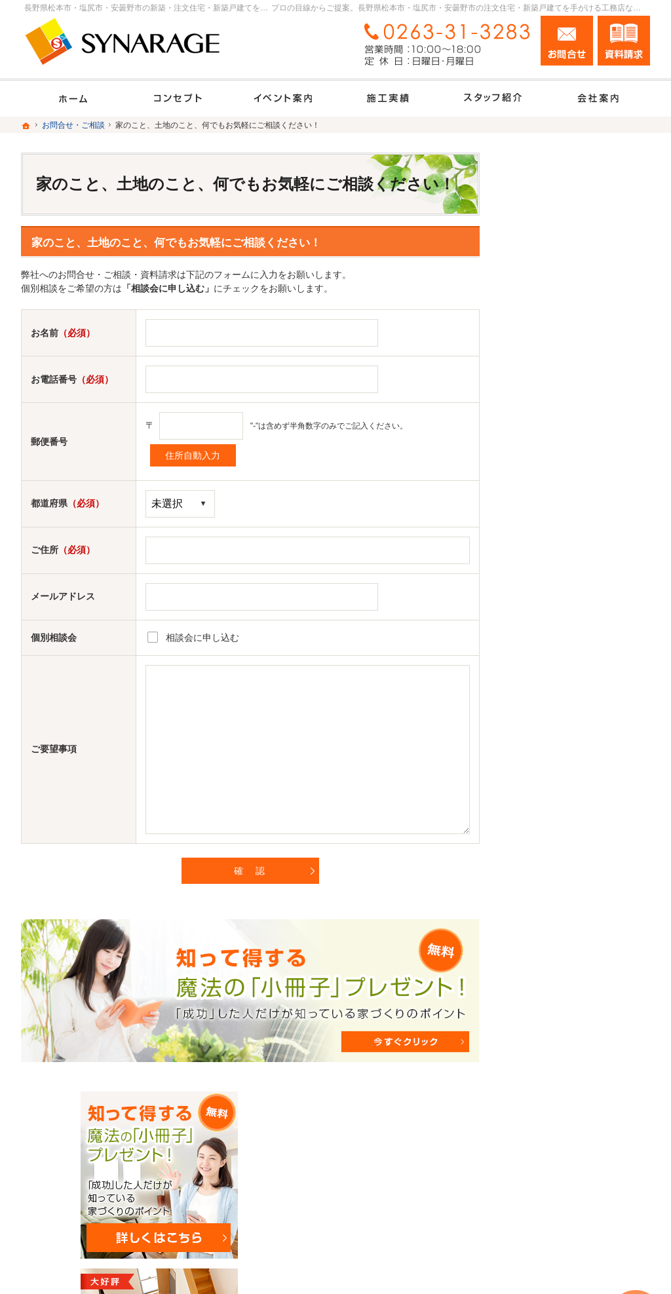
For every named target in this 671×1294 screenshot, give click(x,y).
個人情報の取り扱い (555, 973)
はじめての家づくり (555, 692)
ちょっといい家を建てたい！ (573, 579)
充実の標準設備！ (550, 663)
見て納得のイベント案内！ (569, 494)
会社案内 (532, 776)
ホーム (527, 466)
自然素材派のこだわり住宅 (569, 635)
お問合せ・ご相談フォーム (571, 1211)
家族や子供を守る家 (555, 720)
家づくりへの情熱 (550, 804)
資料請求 (624, 41)
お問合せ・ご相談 (550, 917)
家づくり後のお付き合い (564, 748)
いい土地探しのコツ (555, 523)
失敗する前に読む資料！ (564, 889)
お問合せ (567, 41)
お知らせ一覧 (541, 945)
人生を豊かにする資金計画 (569, 551)
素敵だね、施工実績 (555, 607)
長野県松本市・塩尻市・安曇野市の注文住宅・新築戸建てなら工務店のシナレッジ (430, 1265)
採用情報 (532, 861)
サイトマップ (541, 1002)
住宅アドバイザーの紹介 (564, 833)
